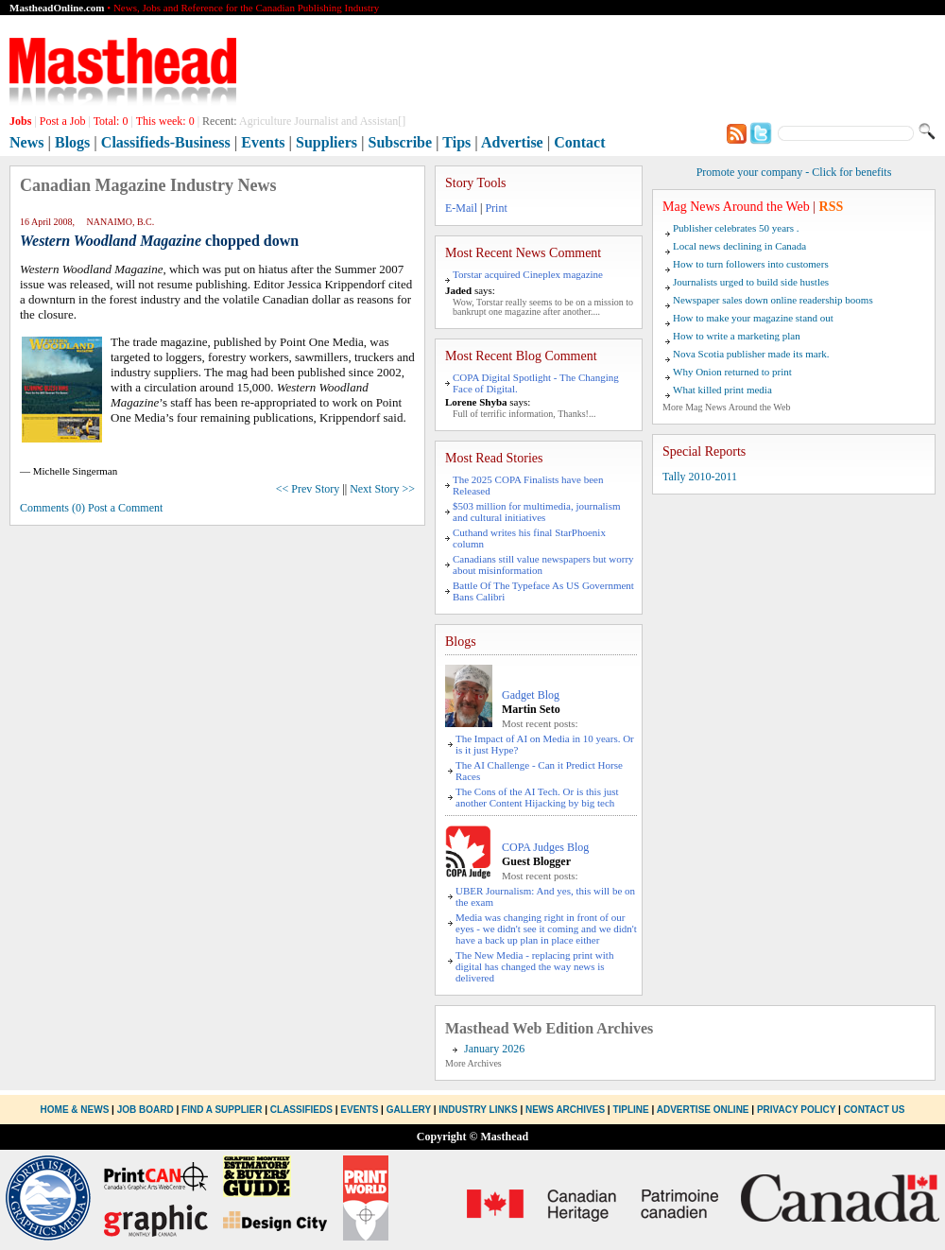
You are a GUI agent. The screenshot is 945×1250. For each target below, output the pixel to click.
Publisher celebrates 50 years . (736, 228)
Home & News (76, 1109)
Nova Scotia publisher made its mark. (751, 353)
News (26, 142)
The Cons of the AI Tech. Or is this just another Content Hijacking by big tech (537, 797)
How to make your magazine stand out (753, 317)
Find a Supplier (221, 1109)
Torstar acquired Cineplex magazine (528, 274)
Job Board (145, 1109)
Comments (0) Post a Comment (91, 507)
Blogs (72, 142)
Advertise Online (703, 1109)
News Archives (565, 1109)
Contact (579, 142)
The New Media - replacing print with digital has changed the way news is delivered (534, 966)
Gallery (409, 1109)
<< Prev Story (308, 488)
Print (496, 208)
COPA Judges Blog (545, 847)
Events (262, 142)
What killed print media (722, 389)
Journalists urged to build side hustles (751, 281)
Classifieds (301, 1109)
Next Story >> (382, 488)
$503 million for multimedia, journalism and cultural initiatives (537, 511)
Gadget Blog (530, 695)
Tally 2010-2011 (699, 476)
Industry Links (477, 1109)
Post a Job (63, 121)
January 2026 (494, 1048)
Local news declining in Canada (739, 246)
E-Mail (461, 208)
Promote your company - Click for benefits (794, 172)
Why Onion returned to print (732, 371)
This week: (165, 121)
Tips (456, 142)
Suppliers (326, 142)
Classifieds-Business (166, 142)
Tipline (630, 1109)
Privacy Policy (796, 1109)
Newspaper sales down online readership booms (773, 299)
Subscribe (401, 142)
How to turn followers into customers (751, 263)
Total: (111, 121)
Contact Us (874, 1109)
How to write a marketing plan (736, 335)
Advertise (512, 142)
